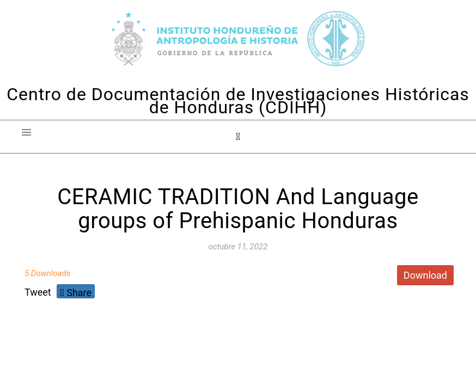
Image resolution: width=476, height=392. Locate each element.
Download (425, 275)
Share (75, 292)
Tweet (38, 292)
